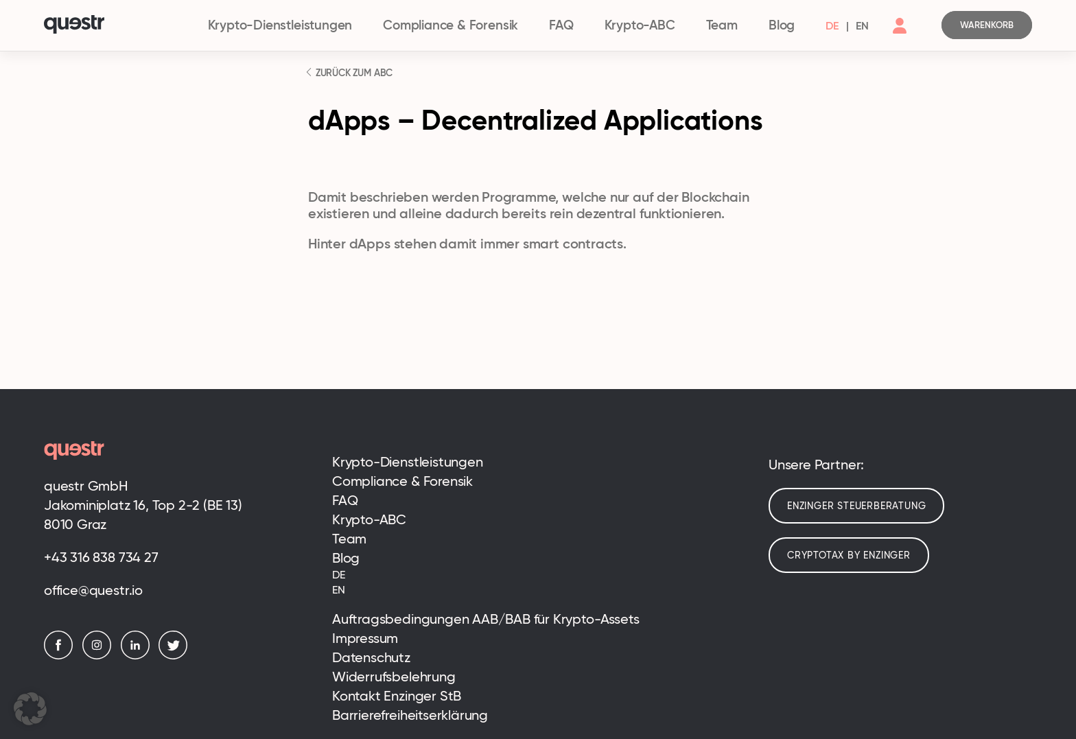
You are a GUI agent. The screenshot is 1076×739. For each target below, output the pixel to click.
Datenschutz (371, 657)
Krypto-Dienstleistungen (280, 25)
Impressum (365, 638)
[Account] (900, 37)
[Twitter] (176, 655)
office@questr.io (93, 590)
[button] (30, 709)
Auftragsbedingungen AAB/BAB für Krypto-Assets (485, 619)
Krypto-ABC (640, 25)
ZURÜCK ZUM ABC (353, 73)
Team (722, 25)
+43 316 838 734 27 (101, 557)
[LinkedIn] (138, 655)
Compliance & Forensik (450, 25)
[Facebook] (62, 655)
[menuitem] (832, 25)
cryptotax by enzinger (849, 555)
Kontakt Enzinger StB (396, 696)
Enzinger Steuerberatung (856, 506)
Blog (782, 25)
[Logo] (118, 25)
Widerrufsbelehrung (394, 676)
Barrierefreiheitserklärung (410, 715)
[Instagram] (100, 655)
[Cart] (986, 25)
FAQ (561, 25)
